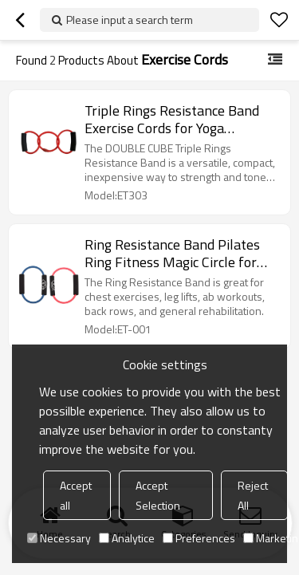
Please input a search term (129, 19)
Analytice (127, 538)
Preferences (199, 538)
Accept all (76, 495)
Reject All (253, 495)
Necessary (59, 538)
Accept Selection (158, 495)
